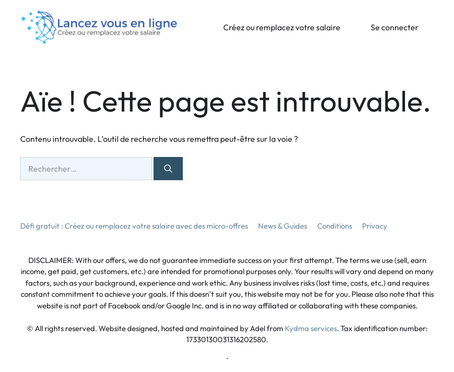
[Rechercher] (168, 168)
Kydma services (311, 328)
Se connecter (395, 27)
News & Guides (282, 226)
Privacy (374, 226)
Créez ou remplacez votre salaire (281, 27)
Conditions (334, 226)
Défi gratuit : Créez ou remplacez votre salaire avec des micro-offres (134, 226)
